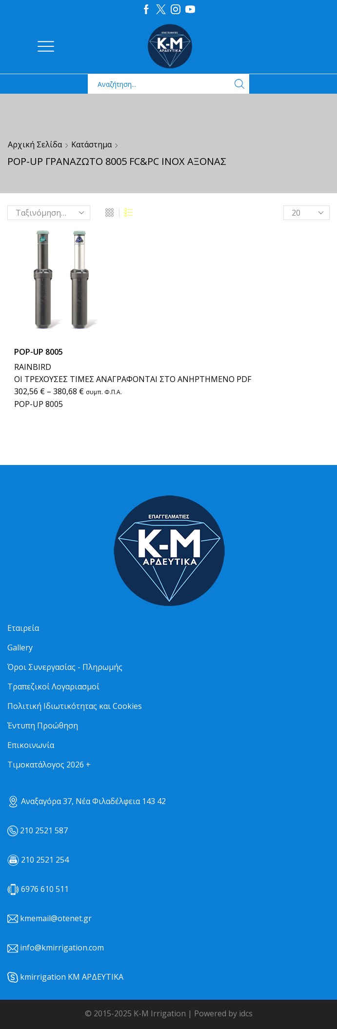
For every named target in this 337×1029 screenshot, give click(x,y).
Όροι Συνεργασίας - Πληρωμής (64, 667)
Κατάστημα (91, 144)
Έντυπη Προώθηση (42, 725)
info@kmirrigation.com (62, 947)
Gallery (20, 647)
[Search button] (239, 84)
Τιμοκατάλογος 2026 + (49, 764)
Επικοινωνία (30, 745)
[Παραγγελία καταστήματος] (48, 212)
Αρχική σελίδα (35, 144)
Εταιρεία (23, 628)
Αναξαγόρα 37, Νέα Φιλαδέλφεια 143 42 (86, 801)
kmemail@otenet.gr (56, 918)
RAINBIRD (32, 367)
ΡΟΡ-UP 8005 (38, 351)
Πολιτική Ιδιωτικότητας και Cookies (74, 706)
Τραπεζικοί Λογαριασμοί (53, 686)
